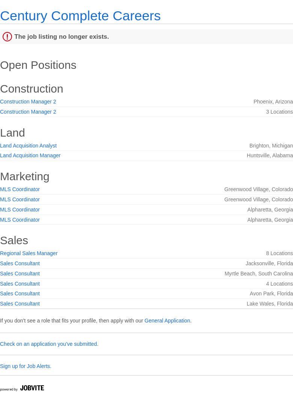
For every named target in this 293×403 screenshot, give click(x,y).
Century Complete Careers (80, 15)
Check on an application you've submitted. (49, 344)
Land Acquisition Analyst (28, 146)
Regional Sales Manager (28, 253)
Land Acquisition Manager (30, 155)
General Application (167, 321)
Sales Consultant (20, 263)
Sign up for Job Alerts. (25, 366)
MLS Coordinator (20, 189)
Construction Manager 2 (28, 102)
